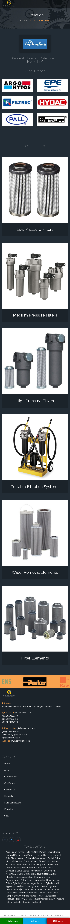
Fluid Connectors (12, 803)
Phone (35, 921)
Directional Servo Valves (18, 871)
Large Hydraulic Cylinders (42, 883)
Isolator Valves (44, 896)
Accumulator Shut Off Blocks (20, 874)
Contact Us (9, 789)
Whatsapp (12, 921)
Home (23, 21)
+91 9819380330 (10, 716)
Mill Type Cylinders (30, 886)
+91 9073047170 (10, 722)
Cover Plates (27, 889)
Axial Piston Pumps (15, 852)
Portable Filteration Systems (27, 902)
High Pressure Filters (35, 401)
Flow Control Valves (49, 861)
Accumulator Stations (46, 874)
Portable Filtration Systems (35, 486)
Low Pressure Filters (35, 229)
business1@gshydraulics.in (14, 734)
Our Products (10, 776)
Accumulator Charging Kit (44, 871)
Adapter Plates (13, 889)
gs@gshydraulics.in (11, 731)
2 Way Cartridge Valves (25, 896)
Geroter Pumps (45, 892)
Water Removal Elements (35, 572)
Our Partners (10, 783)
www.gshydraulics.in (20, 741)
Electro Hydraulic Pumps (48, 855)
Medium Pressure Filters (35, 315)
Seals (7, 816)
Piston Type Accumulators (34, 880)
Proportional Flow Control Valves (37, 867)
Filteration (9, 809)
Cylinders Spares (21, 883)
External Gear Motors (36, 858)
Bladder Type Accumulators (20, 877)
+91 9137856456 (10, 719)
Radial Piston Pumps (24, 855)
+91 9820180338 (23, 713)
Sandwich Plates (43, 889)
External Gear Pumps (36, 852)
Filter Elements (35, 658)
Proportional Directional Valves (21, 864)
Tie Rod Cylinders (49, 886)
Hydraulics (9, 796)
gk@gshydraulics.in (26, 728)
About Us (8, 770)
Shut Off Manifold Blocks (25, 892)
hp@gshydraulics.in (11, 738)
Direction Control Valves (26, 861)
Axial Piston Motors (15, 858)
